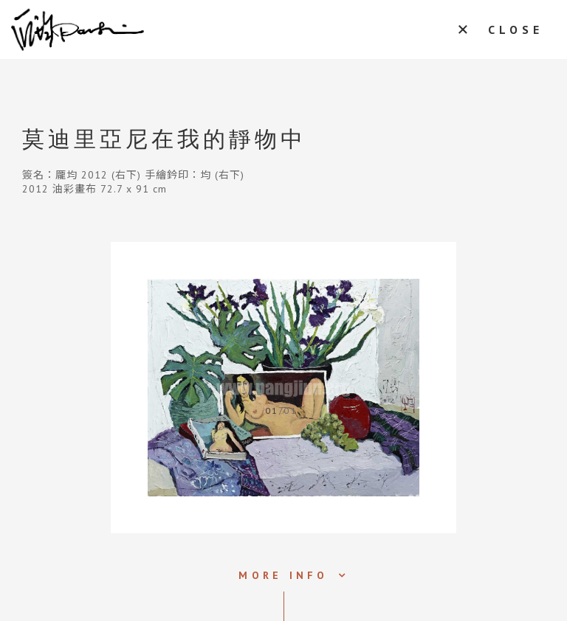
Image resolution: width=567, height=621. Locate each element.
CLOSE (515, 29)
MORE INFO (283, 575)
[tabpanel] (283, 387)
